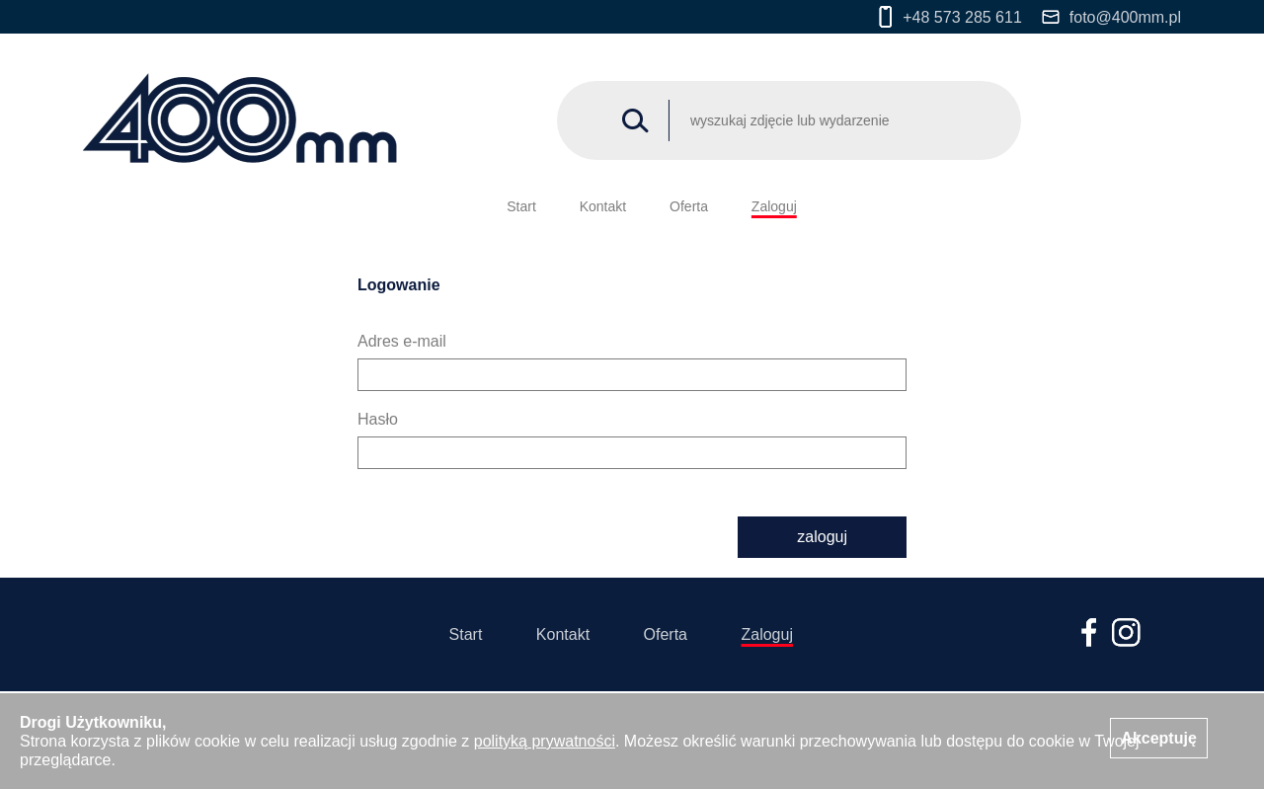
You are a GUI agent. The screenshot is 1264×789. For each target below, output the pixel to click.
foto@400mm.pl (1111, 17)
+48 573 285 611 (950, 17)
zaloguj (822, 536)
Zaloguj (774, 206)
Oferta (689, 206)
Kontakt (603, 206)
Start (521, 206)
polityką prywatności (544, 741)
